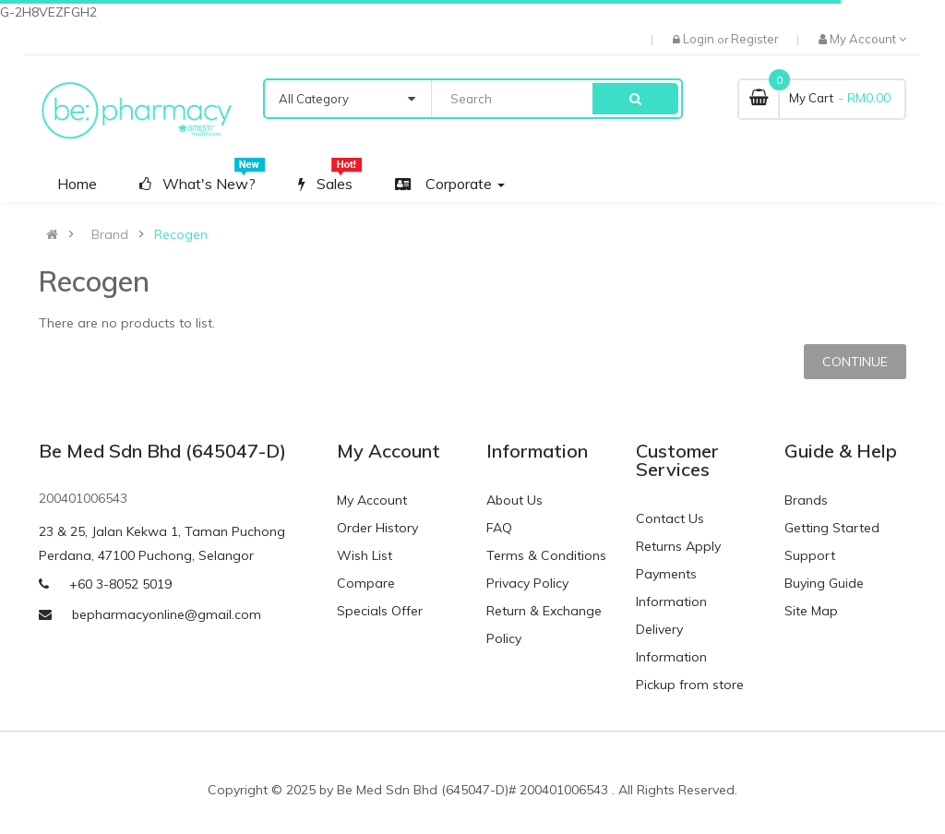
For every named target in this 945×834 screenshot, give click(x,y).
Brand (109, 234)
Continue (855, 361)
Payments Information (671, 588)
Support (809, 555)
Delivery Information (671, 643)
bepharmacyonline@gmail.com (166, 614)
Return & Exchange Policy (544, 624)
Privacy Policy (527, 583)
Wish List (364, 555)
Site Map (811, 610)
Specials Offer (380, 610)
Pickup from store (690, 684)
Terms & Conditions (546, 555)
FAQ (499, 527)
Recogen (181, 234)
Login (700, 38)
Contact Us (670, 518)
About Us (514, 500)
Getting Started (831, 527)
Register (755, 38)
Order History (377, 527)
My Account (372, 500)
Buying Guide (824, 583)
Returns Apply (678, 546)
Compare (366, 583)
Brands (806, 500)
